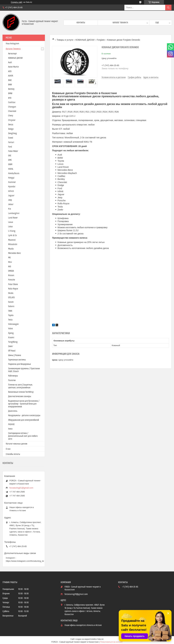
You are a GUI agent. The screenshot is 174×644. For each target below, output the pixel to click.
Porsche (11, 280)
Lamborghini (13, 213)
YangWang (13, 342)
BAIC (10, 80)
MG (9, 257)
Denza (10, 124)
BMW (10, 93)
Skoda (10, 293)
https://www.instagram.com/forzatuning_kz (25, 561)
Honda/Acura (13, 173)
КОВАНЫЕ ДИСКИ (85, 40)
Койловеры (13, 376)
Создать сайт (16, 2)
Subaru (11, 306)
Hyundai (11, 186)
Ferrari (11, 142)
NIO (9, 266)
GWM (10, 164)
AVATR (10, 76)
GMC (10, 160)
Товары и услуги (65, 40)
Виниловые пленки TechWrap (21, 392)
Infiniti (11, 191)
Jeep (10, 200)
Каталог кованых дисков (16, 444)
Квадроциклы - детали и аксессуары (24, 415)
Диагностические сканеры (19, 396)
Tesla (10, 320)
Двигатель (12, 411)
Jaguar (11, 195)
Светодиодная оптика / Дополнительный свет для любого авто (23, 436)
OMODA (11, 271)
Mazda (11, 249)
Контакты (80, 22)
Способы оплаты (13, 454)
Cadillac (11, 102)
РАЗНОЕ (11, 424)
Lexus (10, 222)
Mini (10, 262)
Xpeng (11, 333)
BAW (10, 84)
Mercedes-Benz (14, 253)
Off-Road (11, 351)
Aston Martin (13, 67)
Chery (10, 115)
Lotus (10, 226)
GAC (9, 155)
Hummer (12, 182)
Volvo (10, 328)
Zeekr (10, 346)
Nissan (11, 275)
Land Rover (13, 218)
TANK (10, 311)
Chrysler (11, 120)
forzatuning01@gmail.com (21, 488)
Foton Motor (13, 151)
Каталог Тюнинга (13, 49)
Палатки (12, 380)
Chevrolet (12, 111)
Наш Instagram (12, 43)
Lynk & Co (12, 235)
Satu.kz (100, 639)
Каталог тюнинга (120, 22)
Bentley (11, 89)
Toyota (11, 315)
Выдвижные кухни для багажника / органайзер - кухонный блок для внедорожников (23, 404)
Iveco (10, 429)
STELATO (11, 297)
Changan (12, 107)
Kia (9, 209)
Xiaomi (11, 337)
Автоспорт (12, 53)
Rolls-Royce (13, 289)
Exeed (10, 138)
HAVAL (10, 169)
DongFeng (12, 133)
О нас (8, 449)
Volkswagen (13, 324)
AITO (9, 71)
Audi (10, 62)
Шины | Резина (14, 355)
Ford (10, 147)
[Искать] (168, 7)
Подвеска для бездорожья (19, 364)
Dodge (11, 129)
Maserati (12, 240)
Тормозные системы (17, 360)
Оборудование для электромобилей (23, 420)
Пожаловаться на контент (111, 642)
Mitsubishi (12, 244)
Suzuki (11, 302)
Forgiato (101, 40)
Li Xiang (11, 231)
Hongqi (11, 178)
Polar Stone (13, 284)
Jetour (10, 204)
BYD (9, 98)
